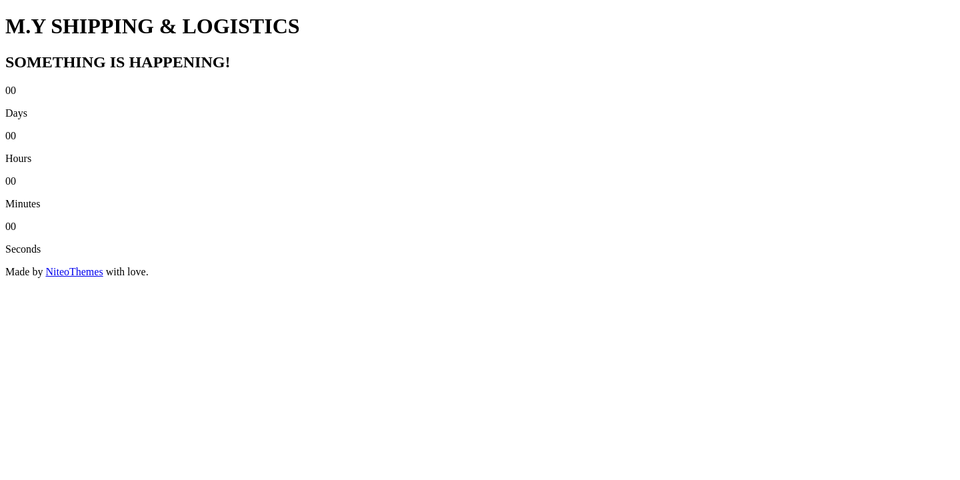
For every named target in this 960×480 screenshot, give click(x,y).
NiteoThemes (74, 271)
